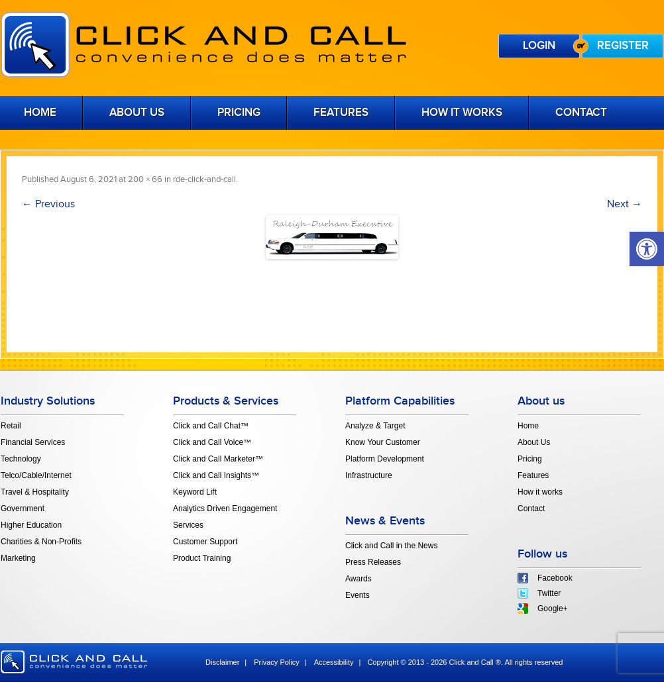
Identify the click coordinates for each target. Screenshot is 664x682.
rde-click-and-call (204, 179)
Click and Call (203, 44)
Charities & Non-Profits (41, 541)
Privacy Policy (276, 662)
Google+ (552, 608)
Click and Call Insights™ (216, 475)
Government (22, 508)
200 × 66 (145, 179)
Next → (624, 204)
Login (539, 45)
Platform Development (384, 458)
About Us (136, 112)
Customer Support (205, 541)
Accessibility (334, 662)
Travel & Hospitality (35, 492)
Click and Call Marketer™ (218, 458)
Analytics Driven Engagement (225, 508)
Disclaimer (222, 662)
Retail (11, 425)
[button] (647, 249)
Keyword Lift (195, 492)
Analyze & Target (375, 425)
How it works (461, 112)
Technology (21, 458)
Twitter (549, 593)
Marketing (18, 558)
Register (623, 45)
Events (357, 595)
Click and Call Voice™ (212, 442)
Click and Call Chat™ (211, 425)
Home (528, 425)
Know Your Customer (382, 442)
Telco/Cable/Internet (36, 475)
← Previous (48, 204)
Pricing (238, 112)
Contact (581, 112)
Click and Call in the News (391, 545)
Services (188, 525)
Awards (358, 578)
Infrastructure (368, 475)
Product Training (202, 558)
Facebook (555, 578)
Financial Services (33, 442)
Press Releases (373, 562)
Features (340, 112)
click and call (74, 661)
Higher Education (31, 525)
